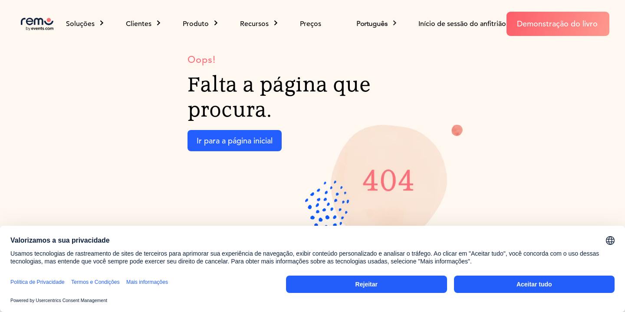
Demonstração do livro (557, 24)
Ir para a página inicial (235, 141)
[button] (377, 24)
